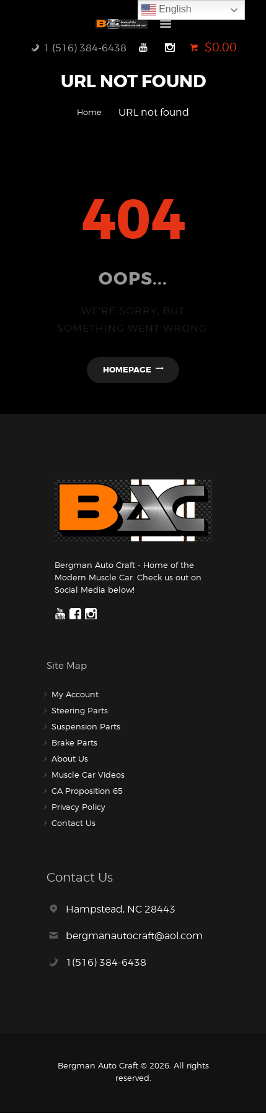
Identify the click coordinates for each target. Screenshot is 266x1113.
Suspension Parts (85, 726)
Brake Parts (74, 742)
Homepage (127, 369)
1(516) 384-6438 (106, 962)
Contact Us (73, 823)
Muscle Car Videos (88, 775)
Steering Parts (79, 710)
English (166, 9)
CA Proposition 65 (87, 791)
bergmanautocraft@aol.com (134, 936)
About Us (69, 758)
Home (89, 112)
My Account (75, 694)
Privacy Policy (78, 807)
